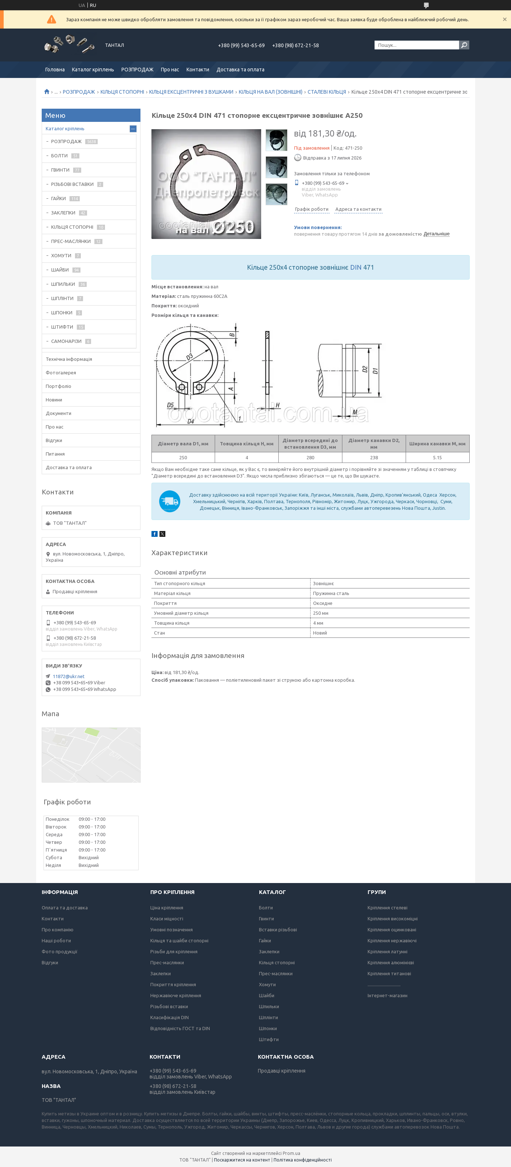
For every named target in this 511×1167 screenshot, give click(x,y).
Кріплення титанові (389, 973)
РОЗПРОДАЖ (137, 69)
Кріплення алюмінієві (391, 962)
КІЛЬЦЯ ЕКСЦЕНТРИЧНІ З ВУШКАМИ (191, 92)
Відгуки (54, 440)
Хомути (267, 984)
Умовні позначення (171, 929)
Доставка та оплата (240, 69)
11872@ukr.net (68, 676)
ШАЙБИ (60, 269)
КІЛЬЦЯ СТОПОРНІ (122, 92)
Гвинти (266, 918)
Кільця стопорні (277, 962)
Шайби (266, 995)
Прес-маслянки (167, 962)
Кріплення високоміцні (393, 918)
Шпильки (269, 1006)
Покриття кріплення (173, 984)
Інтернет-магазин (387, 995)
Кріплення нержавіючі (392, 940)
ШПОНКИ (61, 312)
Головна (55, 69)
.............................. (384, 984)
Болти (266, 907)
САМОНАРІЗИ (66, 341)
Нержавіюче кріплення (175, 995)
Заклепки (160, 973)
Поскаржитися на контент (242, 1159)
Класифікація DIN (169, 1017)
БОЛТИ (59, 155)
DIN (356, 267)
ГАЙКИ (58, 198)
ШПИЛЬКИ (63, 284)
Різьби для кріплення (174, 951)
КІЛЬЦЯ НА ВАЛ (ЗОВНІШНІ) (271, 92)
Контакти (198, 69)
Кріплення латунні (387, 951)
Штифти (269, 1039)
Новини (54, 399)
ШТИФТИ (62, 326)
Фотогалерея (61, 372)
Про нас (170, 69)
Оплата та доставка (65, 907)
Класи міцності (166, 918)
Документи (58, 413)
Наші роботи (56, 940)
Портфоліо (58, 386)
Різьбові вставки (169, 1006)
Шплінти (268, 1017)
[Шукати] (464, 45)
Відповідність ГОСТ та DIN (180, 1028)
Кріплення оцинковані (392, 929)
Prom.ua (291, 1153)
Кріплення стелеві (387, 907)
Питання (55, 453)
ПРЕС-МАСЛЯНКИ (71, 241)
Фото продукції (60, 951)
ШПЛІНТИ (62, 298)
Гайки (265, 940)
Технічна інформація (69, 359)
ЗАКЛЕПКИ (63, 212)
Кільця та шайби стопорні (179, 940)
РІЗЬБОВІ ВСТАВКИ (72, 184)
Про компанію (58, 929)
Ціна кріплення (166, 907)
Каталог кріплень (93, 69)
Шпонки (268, 1028)
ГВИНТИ (60, 169)
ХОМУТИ (61, 255)
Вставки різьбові (278, 929)
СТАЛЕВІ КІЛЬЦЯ (327, 92)
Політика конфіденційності (303, 1159)
